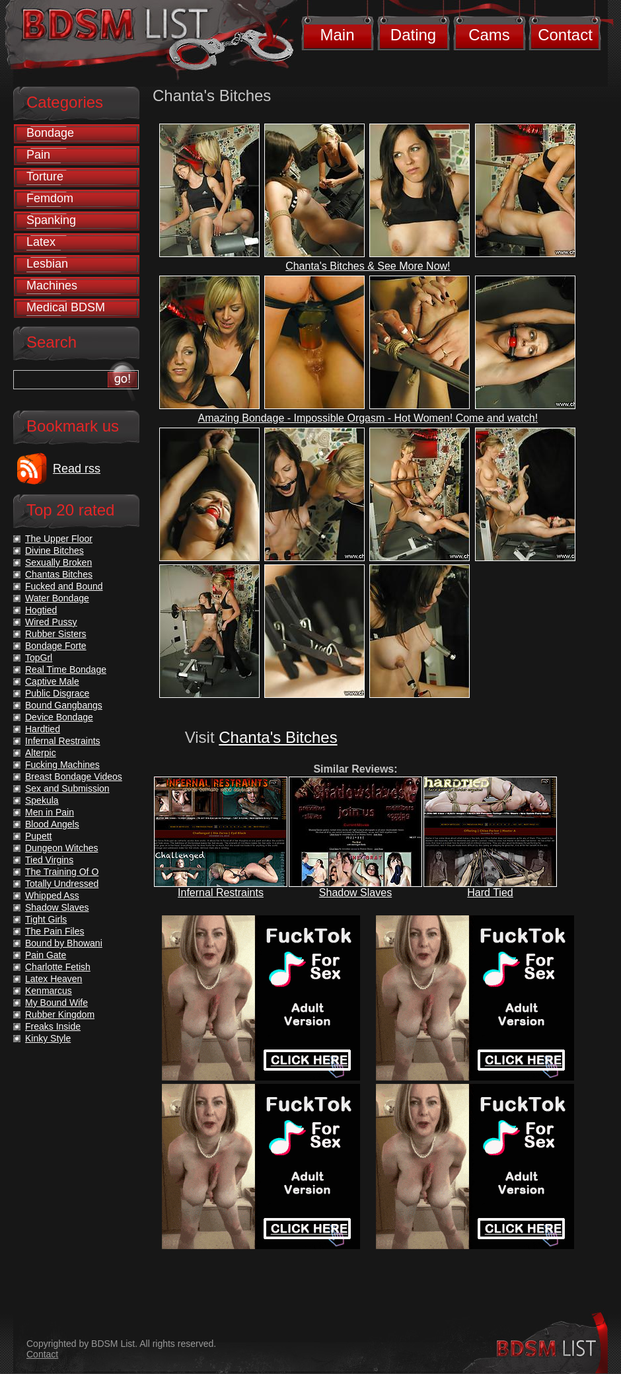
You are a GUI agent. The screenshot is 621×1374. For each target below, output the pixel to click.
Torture (44, 176)
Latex (40, 241)
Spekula (42, 800)
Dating (413, 35)
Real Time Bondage (65, 669)
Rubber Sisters (56, 634)
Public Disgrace (57, 693)
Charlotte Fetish (58, 967)
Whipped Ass (52, 895)
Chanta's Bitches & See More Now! (367, 266)
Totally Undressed (61, 883)
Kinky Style (48, 1038)
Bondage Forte (56, 645)
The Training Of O (61, 871)
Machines (51, 285)
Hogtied (41, 610)
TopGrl (38, 657)
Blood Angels (52, 824)
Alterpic (40, 752)
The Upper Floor (58, 538)
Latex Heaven (53, 978)
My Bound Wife (56, 1002)
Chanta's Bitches (278, 737)
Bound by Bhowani (63, 943)
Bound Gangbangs (63, 705)
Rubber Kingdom (59, 1014)
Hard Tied (490, 892)
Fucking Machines (62, 764)
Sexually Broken (58, 562)
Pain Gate (45, 955)
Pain (38, 154)
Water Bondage (57, 598)
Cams (489, 35)
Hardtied (42, 729)
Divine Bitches (54, 550)
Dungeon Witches (61, 848)
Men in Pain (49, 812)
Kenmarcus (48, 990)
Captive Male (52, 681)
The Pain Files (54, 931)
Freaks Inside (53, 1026)
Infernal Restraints (221, 892)
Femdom (49, 198)
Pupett (38, 836)
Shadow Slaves (355, 892)
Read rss (76, 468)
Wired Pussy (51, 622)
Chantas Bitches (58, 574)
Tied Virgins (49, 860)
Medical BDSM (65, 307)
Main (337, 35)
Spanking (51, 220)
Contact (565, 35)
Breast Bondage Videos (73, 776)
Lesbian (47, 263)
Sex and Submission (67, 788)
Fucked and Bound (64, 586)
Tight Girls (46, 919)
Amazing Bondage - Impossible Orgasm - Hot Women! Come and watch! (368, 418)
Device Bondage (59, 717)
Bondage (50, 132)
